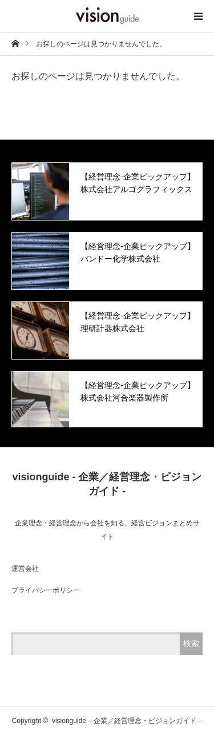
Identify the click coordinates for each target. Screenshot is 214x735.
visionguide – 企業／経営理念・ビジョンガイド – (127, 721)
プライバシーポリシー (45, 590)
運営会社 (25, 569)
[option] (107, 191)
